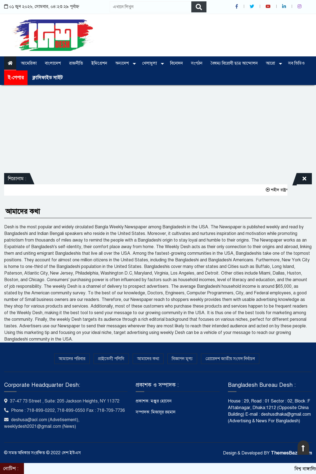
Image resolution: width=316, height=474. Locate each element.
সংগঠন (196, 63)
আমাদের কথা (148, 358)
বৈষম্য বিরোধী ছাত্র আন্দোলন (234, 63)
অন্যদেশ (122, 63)
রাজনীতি (76, 63)
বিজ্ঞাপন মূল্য (182, 358)
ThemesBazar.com (291, 453)
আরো (271, 63)
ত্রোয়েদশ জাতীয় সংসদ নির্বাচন (230, 358)
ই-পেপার (16, 78)
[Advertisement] (158, 129)
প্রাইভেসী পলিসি (111, 358)
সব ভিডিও (296, 63)
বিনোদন (176, 63)
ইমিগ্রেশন (99, 63)
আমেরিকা (29, 63)
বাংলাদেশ (53, 63)
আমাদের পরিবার (72, 358)
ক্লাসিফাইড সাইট (47, 78)
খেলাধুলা (150, 63)
